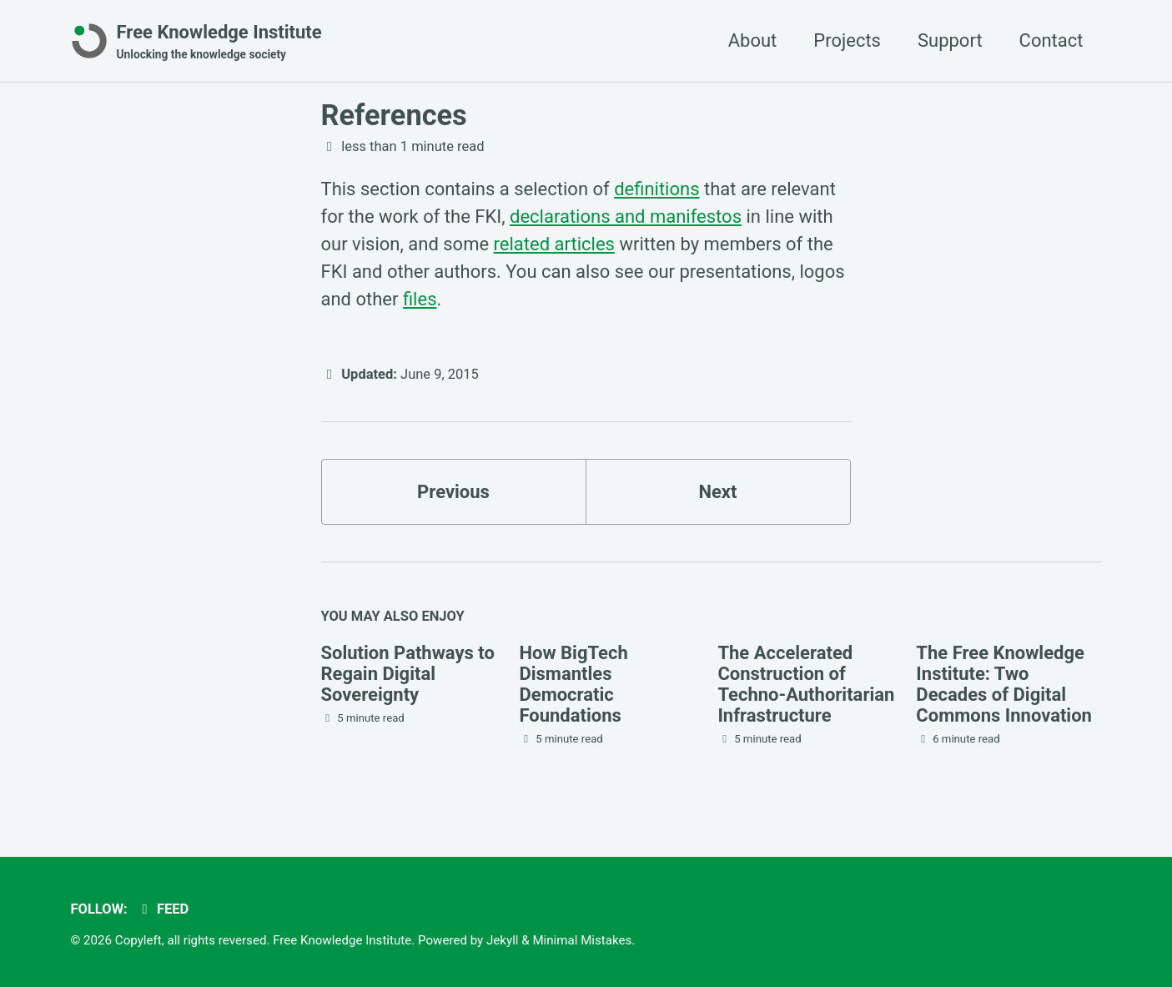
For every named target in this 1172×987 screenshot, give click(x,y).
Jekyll (502, 940)
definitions (656, 189)
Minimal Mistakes (581, 940)
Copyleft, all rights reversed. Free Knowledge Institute (263, 940)
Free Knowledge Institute (219, 42)
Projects (847, 40)
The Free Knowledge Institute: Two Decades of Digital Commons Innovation (1004, 684)
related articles (554, 244)
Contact (1051, 40)
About (752, 40)
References (394, 115)
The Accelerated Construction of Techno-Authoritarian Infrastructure (805, 684)
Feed (162, 909)
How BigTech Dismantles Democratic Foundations (573, 684)
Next (717, 491)
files (420, 299)
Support (950, 40)
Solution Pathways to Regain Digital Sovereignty (408, 673)
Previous (453, 491)
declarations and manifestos (626, 216)
